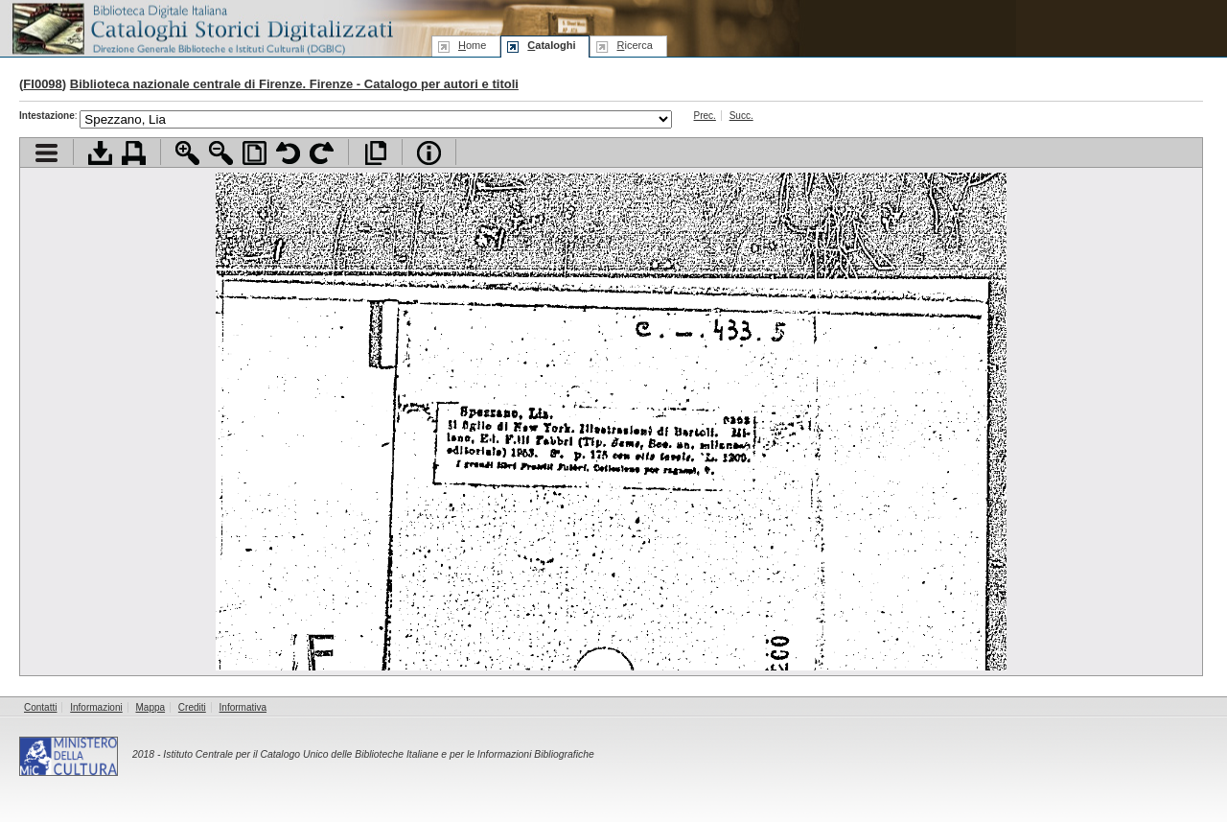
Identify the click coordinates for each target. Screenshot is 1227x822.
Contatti (40, 707)
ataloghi (551, 45)
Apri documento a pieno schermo (375, 153)
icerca (634, 45)
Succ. (741, 115)
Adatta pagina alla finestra (254, 153)
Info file (429, 153)
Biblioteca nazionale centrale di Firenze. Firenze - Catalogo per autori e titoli (294, 84)
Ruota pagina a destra (322, 153)
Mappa (151, 707)
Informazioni (96, 707)
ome (472, 45)
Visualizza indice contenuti (46, 153)
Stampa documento (134, 153)
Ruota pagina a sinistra (288, 153)
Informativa (243, 707)
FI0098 (42, 84)
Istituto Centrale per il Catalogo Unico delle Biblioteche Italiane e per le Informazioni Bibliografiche (378, 754)
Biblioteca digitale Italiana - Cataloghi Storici (201, 27)
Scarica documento (100, 153)
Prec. (705, 115)
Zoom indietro (221, 153)
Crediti (192, 707)
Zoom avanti (187, 153)
